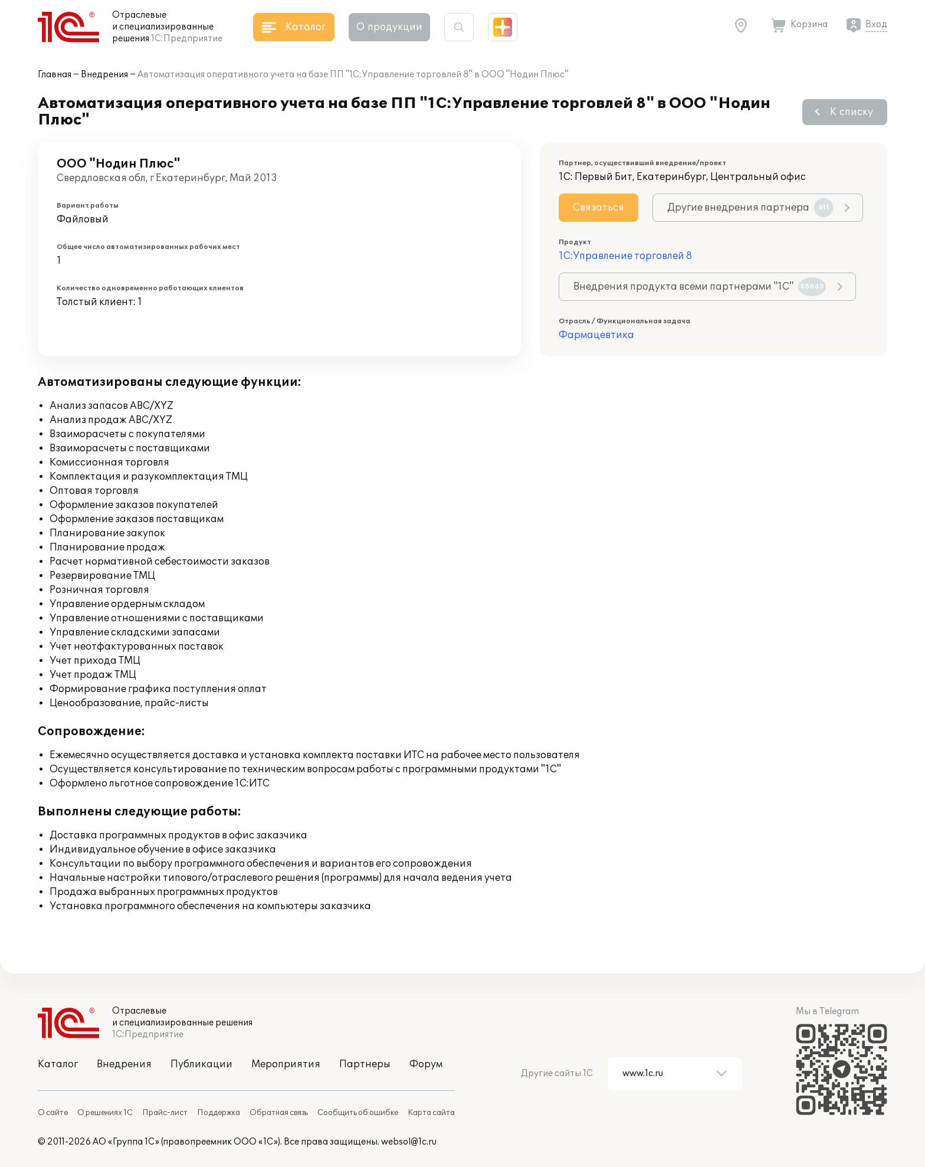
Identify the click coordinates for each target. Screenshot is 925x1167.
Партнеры (365, 1064)
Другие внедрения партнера (750, 207)
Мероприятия (285, 1064)
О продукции (389, 27)
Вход (876, 24)
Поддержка (218, 1112)
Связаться (598, 208)
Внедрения (104, 75)
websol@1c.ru (409, 1142)
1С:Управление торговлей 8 (625, 256)
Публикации (201, 1064)
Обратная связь (279, 1112)
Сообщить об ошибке (357, 1112)
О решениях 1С (105, 1112)
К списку (851, 112)
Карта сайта (431, 1112)
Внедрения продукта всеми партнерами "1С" (699, 286)
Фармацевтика (596, 335)
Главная (54, 75)
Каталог (58, 1064)
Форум (425, 1064)
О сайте (53, 1112)
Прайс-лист (165, 1112)
